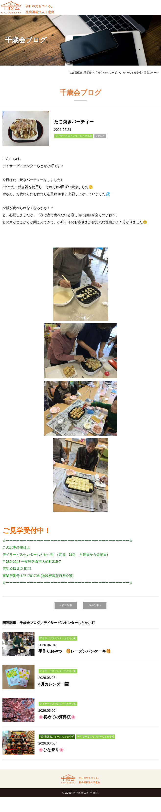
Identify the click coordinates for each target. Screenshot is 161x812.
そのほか (100, 136)
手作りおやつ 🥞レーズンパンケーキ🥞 (74, 651)
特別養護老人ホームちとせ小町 (57, 736)
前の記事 (67, 605)
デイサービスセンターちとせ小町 (73, 136)
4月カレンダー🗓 (53, 684)
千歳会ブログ (26, 40)
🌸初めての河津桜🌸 (57, 717)
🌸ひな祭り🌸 (51, 750)
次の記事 (94, 605)
